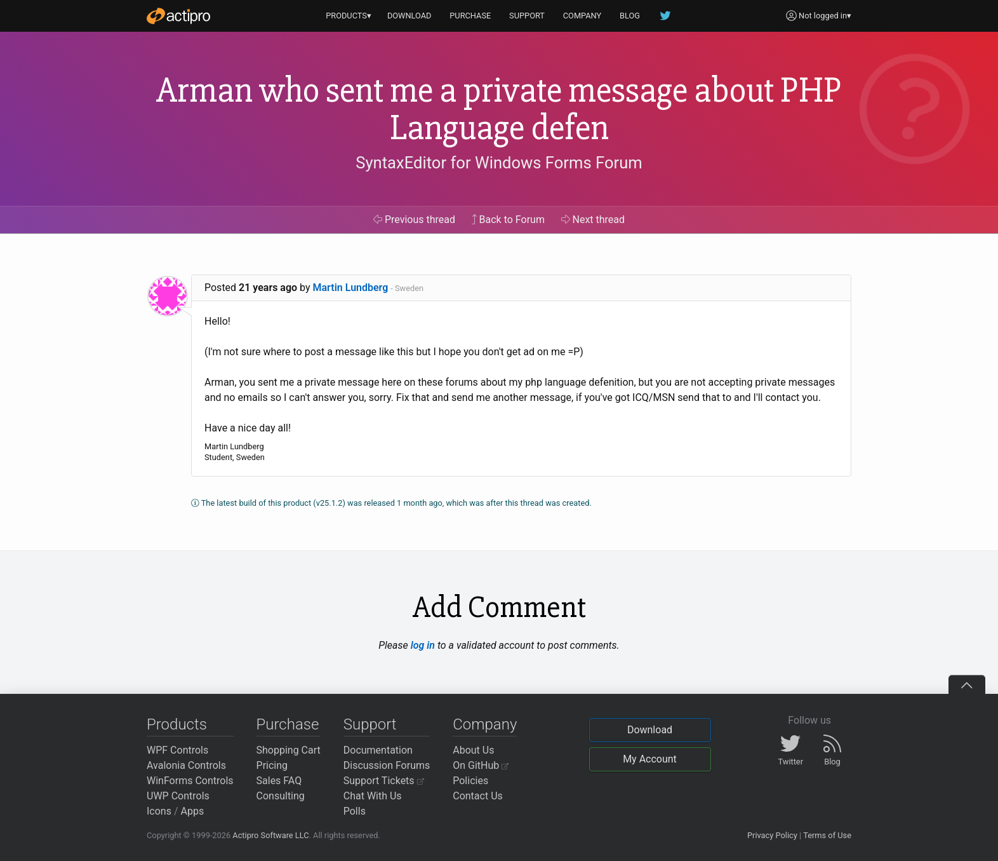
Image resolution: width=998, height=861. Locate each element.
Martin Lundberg (351, 287)
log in (423, 645)
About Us (473, 750)
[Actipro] (178, 16)
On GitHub (481, 765)
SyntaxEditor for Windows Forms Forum (499, 162)
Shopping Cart (288, 750)
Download (649, 730)
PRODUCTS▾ (348, 15)
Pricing (272, 765)
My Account (650, 759)
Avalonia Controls (186, 765)
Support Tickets (383, 781)
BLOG (630, 15)
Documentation (378, 750)
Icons (159, 811)
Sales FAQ (279, 781)
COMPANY (582, 15)
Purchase (287, 724)
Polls (354, 811)
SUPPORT (527, 15)
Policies (470, 781)
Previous (414, 220)
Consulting (280, 796)
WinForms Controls (190, 781)
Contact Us (478, 796)
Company (485, 724)
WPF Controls (177, 750)
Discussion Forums (386, 765)
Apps (192, 811)
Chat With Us (372, 796)
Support (370, 724)
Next (593, 220)
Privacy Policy (772, 835)
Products (177, 724)
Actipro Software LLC (270, 835)
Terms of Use (827, 835)
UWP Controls (178, 796)
